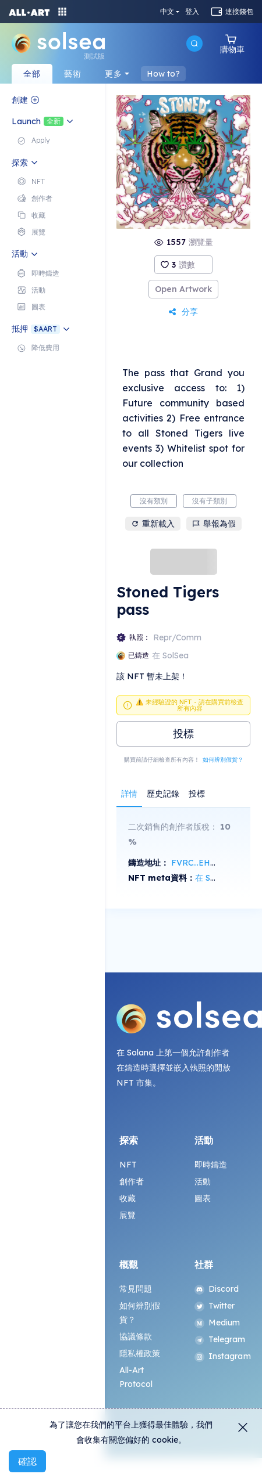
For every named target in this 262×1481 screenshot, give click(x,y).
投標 (183, 733)
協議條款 (136, 1336)
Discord (216, 1289)
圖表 (202, 1198)
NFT (128, 1164)
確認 (27, 1461)
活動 (202, 1181)
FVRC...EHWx (197, 862)
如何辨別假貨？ (223, 759)
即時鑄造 (211, 1164)
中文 (167, 11)
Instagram (221, 1356)
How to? (163, 74)
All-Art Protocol (136, 1377)
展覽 (127, 1215)
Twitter (214, 1306)
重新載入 (153, 523)
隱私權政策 (140, 1353)
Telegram (220, 1339)
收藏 (127, 1198)
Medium (217, 1322)
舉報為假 (214, 523)
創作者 (131, 1181)
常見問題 (136, 1289)
